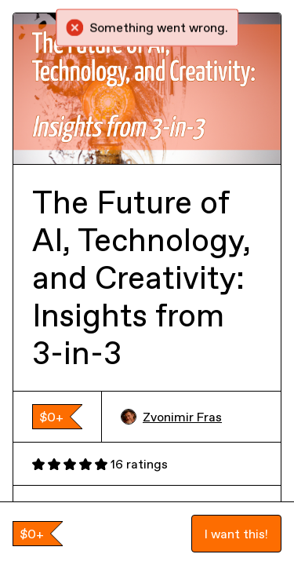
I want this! (236, 533)
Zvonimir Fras (171, 416)
